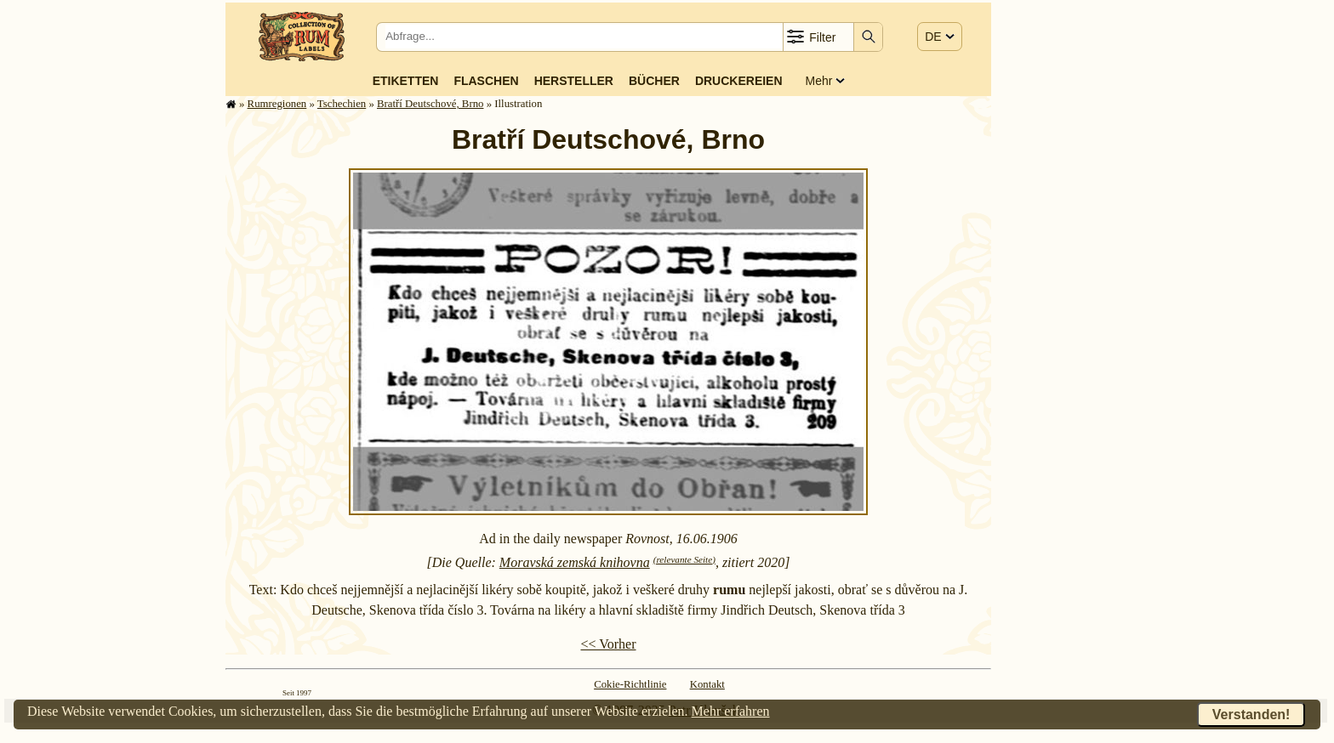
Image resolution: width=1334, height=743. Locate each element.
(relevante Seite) (684, 559)
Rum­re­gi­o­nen (277, 104)
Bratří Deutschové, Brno (430, 104)
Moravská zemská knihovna (574, 562)
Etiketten (406, 81)
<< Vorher (608, 644)
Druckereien (739, 81)
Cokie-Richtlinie (630, 684)
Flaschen (485, 81)
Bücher (654, 81)
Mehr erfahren (731, 711)
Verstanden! (1251, 714)
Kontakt (707, 684)
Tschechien (341, 104)
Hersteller (573, 81)
